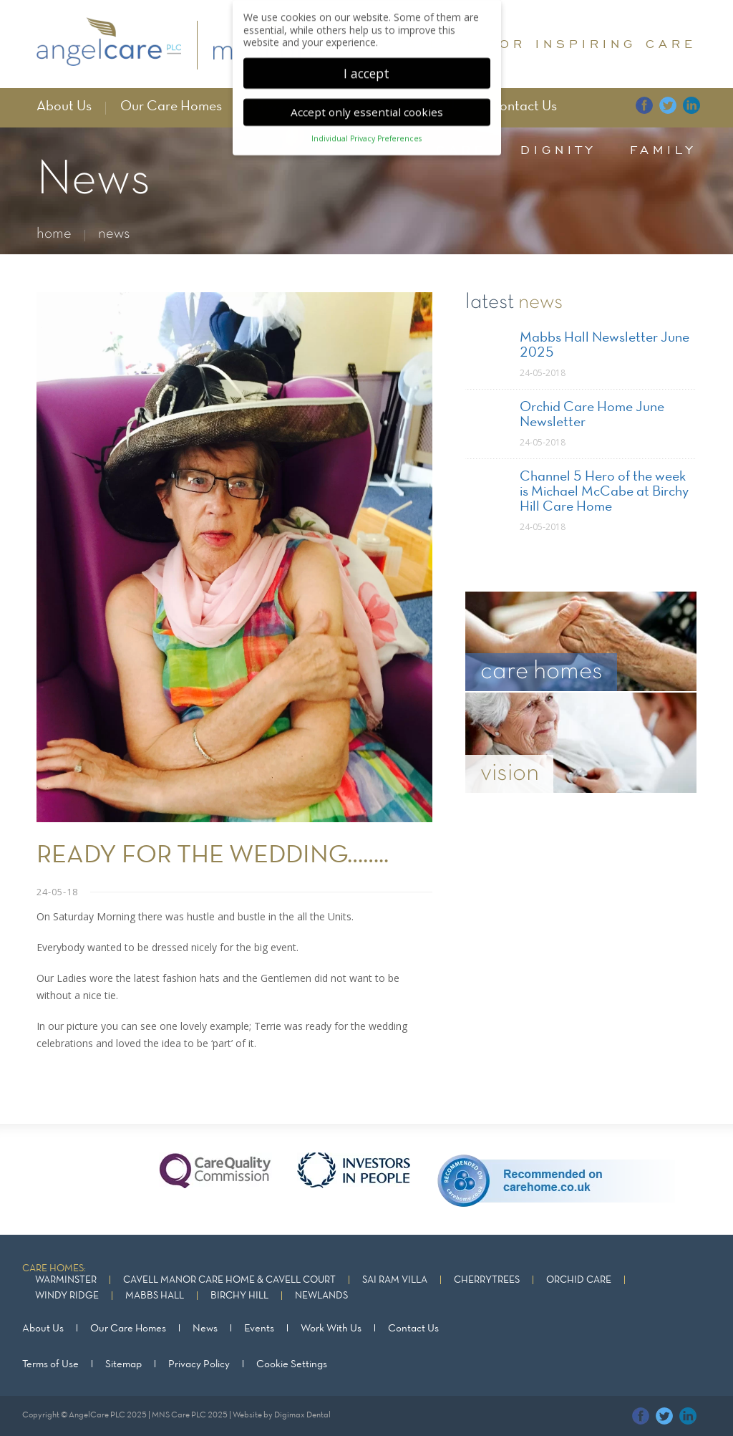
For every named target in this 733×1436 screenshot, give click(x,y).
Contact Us (523, 106)
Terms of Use (50, 1364)
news (114, 234)
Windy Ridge (67, 1296)
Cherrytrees (487, 1280)
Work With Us (331, 1329)
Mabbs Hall (154, 1296)
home (54, 234)
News (205, 1329)
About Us (64, 106)
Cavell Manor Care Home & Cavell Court (229, 1280)
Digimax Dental (302, 1415)
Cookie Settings (291, 1364)
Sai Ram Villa (394, 1280)
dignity (558, 150)
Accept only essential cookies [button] (367, 107)
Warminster (66, 1280)
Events (259, 1329)
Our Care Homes (171, 106)
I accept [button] (366, 67)
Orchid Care (578, 1280)
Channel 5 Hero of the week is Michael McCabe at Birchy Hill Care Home (604, 492)
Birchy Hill (239, 1296)
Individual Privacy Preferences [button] (366, 133)
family (663, 150)
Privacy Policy (199, 1364)
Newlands (321, 1296)
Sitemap (123, 1364)
